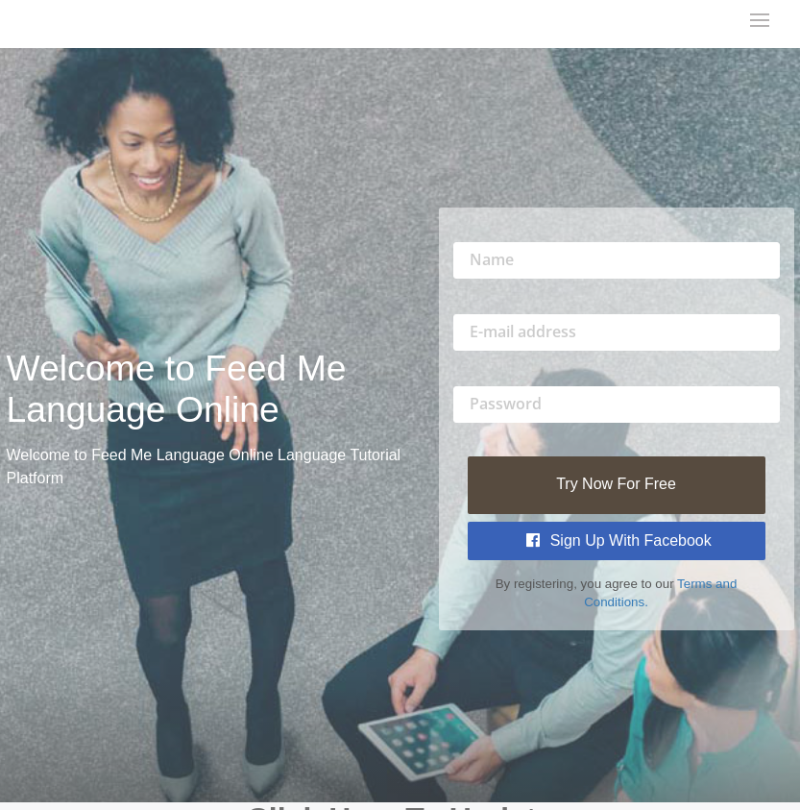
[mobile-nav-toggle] (760, 22)
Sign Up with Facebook (619, 540)
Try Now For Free (616, 484)
